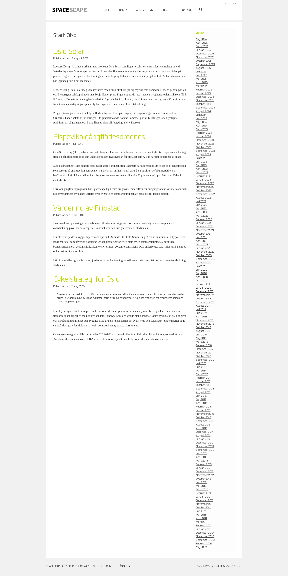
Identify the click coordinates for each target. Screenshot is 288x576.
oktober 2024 (203, 104)
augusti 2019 (203, 306)
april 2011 (201, 518)
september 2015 (205, 421)
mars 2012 (202, 489)
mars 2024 (202, 129)
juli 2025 (201, 71)
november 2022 (205, 187)
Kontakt (186, 10)
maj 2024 (201, 122)
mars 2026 (202, 46)
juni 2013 (201, 453)
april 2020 (202, 277)
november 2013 (205, 446)
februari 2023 (204, 176)
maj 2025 (201, 79)
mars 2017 (202, 374)
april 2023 (202, 169)
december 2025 (205, 53)
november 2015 (205, 414)
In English (230, 3)
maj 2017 (201, 370)
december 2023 (205, 140)
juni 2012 (201, 482)
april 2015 (201, 428)
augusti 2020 (203, 262)
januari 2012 (203, 497)
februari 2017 (203, 378)
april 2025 (202, 82)
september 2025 (205, 64)
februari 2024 (204, 133)
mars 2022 (202, 216)
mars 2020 (202, 280)
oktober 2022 (203, 190)
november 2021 (205, 230)
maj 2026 (201, 39)
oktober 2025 (203, 61)
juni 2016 (201, 396)
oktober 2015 (203, 417)
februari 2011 (203, 525)
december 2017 (204, 349)
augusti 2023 (203, 154)
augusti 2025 (203, 68)
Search (201, 9)
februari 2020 (204, 284)
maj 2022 (201, 208)
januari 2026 (203, 50)
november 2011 (204, 504)
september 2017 (205, 360)
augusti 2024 (203, 111)
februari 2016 (204, 406)
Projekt (167, 10)
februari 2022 (204, 219)
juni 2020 (201, 270)
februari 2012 (204, 493)
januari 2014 (203, 439)
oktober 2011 (203, 507)
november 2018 (205, 324)
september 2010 (205, 540)
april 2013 (201, 457)
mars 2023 (202, 172)
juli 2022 (201, 201)
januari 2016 (203, 410)
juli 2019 (201, 309)
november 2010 (205, 536)
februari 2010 (204, 543)
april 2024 (202, 125)
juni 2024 (201, 118)
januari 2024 (203, 136)
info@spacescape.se (229, 566)
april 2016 (201, 403)
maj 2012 (201, 486)
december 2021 (204, 226)
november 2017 (205, 352)
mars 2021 (202, 244)
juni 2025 (201, 75)
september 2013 (205, 450)
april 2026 (202, 43)
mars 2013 (202, 461)
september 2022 (205, 194)
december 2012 (204, 471)
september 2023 (205, 151)
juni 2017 (201, 367)
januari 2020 (203, 288)
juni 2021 (201, 237)
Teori (105, 10)
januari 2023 (203, 180)
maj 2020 (201, 273)
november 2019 (205, 295)
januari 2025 (203, 93)
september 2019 (205, 302)
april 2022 (202, 212)
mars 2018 (202, 342)
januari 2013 (203, 468)
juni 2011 (201, 511)
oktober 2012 (203, 479)
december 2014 (204, 432)
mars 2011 (201, 522)
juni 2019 (201, 313)
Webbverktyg (144, 10)
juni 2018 (201, 334)
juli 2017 (201, 363)
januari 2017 (203, 381)
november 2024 (205, 100)
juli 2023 (201, 158)
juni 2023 (201, 162)
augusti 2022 (203, 198)
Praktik (122, 10)
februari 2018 (204, 345)
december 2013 (204, 443)
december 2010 (205, 533)
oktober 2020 (204, 255)
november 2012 (205, 475)
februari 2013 (204, 464)
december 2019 (204, 291)
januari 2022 (203, 223)
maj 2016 (201, 399)
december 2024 (205, 97)
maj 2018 (201, 338)
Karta (126, 566)
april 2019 (201, 316)
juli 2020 (201, 266)
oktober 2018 (203, 327)
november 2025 (205, 57)
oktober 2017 (203, 356)
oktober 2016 (203, 385)
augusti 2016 (203, 392)
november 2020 (205, 252)
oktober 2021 (203, 234)
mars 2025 (202, 86)
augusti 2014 (203, 435)
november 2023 (205, 144)
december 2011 (204, 500)
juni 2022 (201, 205)
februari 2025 (204, 89)
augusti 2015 (203, 424)
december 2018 (205, 320)
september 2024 (205, 107)
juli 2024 (201, 115)
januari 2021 (203, 248)
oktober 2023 (203, 147)
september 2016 (205, 388)
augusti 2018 (203, 331)
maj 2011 (201, 515)
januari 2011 (203, 529)
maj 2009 (201, 547)
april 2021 (201, 241)
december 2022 (205, 183)
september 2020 (205, 259)
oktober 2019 (203, 298)
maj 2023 (201, 165)
